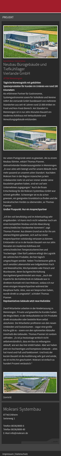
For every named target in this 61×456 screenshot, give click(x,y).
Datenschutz (21, 454)
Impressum (8, 454)
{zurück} (7, 397)
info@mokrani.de (19, 433)
